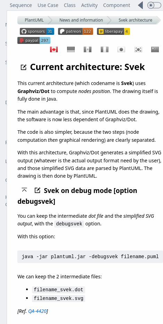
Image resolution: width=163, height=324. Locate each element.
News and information (81, 20)
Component (116, 5)
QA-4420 (37, 310)
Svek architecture (135, 20)
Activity (89, 5)
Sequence (21, 5)
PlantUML (34, 20)
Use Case (48, 5)
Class (70, 5)
